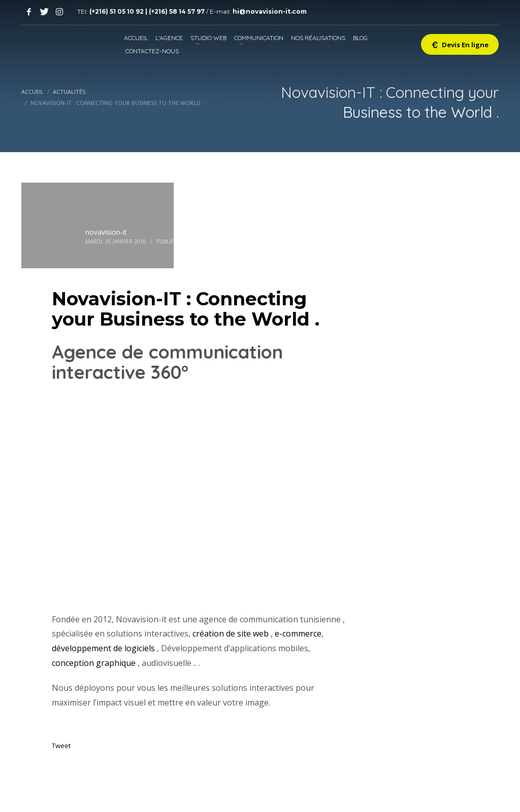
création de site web (230, 633)
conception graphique (94, 662)
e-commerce (298, 633)
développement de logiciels (103, 648)
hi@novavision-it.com (270, 11)
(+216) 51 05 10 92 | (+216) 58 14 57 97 (147, 11)
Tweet (61, 745)
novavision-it (106, 232)
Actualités (205, 241)
